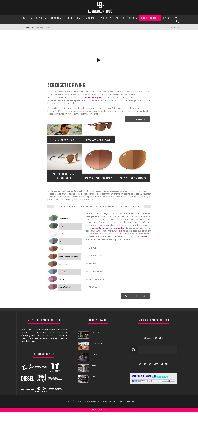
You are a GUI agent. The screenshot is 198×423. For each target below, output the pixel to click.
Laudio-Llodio (96, 343)
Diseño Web (129, 412)
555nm (92, 274)
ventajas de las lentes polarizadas (106, 239)
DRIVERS (93, 259)
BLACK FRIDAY (170, 18)
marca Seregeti (92, 108)
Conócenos (129, 18)
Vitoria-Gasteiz (97, 354)
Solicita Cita (38, 18)
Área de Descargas (170, 27)
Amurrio (94, 365)
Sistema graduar (138, 130)
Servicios (55, 18)
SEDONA (93, 298)
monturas (146, 248)
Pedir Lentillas (110, 18)
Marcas (90, 18)
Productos (73, 18)
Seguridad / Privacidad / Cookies (110, 412)
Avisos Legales (90, 412)
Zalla (93, 387)
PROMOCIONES (149, 18)
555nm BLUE (95, 282)
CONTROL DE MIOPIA (43, 27)
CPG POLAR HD (97, 290)
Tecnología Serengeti (135, 307)
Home (24, 18)
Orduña (94, 376)
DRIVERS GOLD (96, 267)
